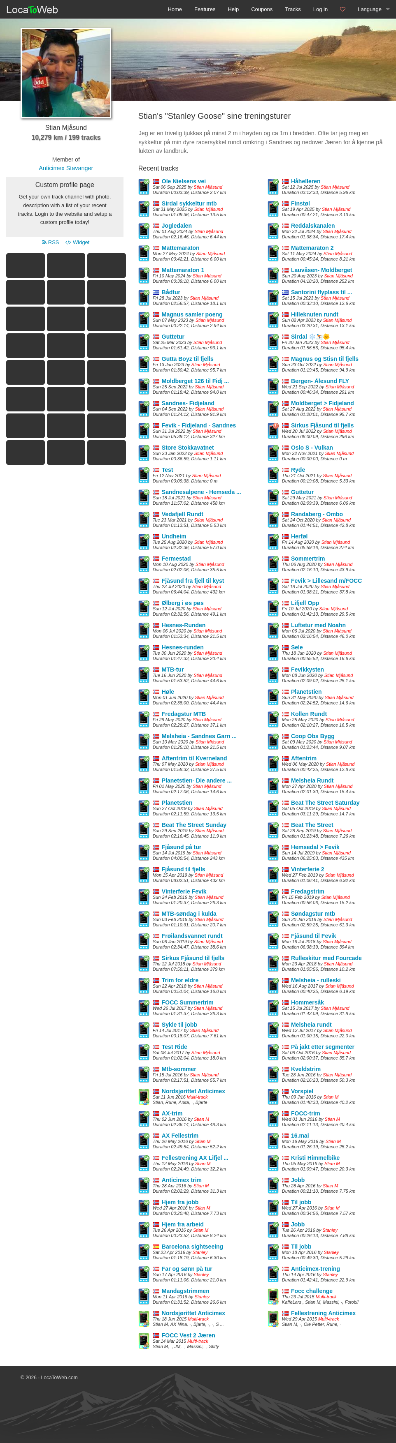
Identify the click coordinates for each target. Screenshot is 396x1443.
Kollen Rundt (309, 714)
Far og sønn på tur (187, 1268)
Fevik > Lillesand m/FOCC (326, 580)
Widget (77, 242)
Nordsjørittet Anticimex (193, 1091)
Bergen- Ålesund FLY (320, 381)
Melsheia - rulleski (316, 980)
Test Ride (174, 1047)
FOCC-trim (305, 1113)
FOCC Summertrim (188, 1002)
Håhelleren (306, 181)
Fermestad (176, 558)
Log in (320, 9)
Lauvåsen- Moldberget (321, 270)
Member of (66, 159)
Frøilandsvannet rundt (192, 936)
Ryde (298, 469)
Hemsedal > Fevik (315, 847)
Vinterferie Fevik (184, 891)
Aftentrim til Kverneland (194, 758)
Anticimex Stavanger (66, 168)
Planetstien (306, 691)
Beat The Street (312, 825)
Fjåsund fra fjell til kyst (193, 580)
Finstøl (300, 203)
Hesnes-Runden (184, 625)
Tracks (293, 9)
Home (175, 9)
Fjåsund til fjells (183, 869)
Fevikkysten (307, 669)
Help (233, 9)
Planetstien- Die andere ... (197, 780)
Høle (168, 691)
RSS (50, 242)
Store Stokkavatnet (188, 447)
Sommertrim (308, 558)
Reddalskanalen (313, 225)
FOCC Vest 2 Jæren (188, 1335)
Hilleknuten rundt (314, 314)
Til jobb (301, 1202)
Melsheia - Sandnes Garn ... (199, 736)
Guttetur (173, 336)
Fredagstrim (307, 891)
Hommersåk (307, 1002)
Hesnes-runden (183, 647)
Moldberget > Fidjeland (322, 403)
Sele (297, 647)
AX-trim (172, 1113)
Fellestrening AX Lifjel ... (195, 1157)
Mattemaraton (181, 248)
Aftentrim (304, 758)
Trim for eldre (180, 980)
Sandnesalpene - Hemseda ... (201, 492)
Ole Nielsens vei (184, 181)
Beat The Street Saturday (325, 802)
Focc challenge (312, 1291)
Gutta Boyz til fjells (188, 359)
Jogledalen (177, 225)
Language (370, 9)
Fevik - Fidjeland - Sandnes (199, 425)
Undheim (174, 536)
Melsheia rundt (311, 1024)
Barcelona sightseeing (192, 1246)
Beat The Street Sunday (194, 825)
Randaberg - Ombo (317, 514)
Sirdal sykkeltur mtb (189, 203)
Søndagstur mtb (313, 913)
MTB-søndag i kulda (189, 913)
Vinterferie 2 (307, 869)
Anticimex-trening (315, 1268)
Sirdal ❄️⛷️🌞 (310, 336)
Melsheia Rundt (312, 780)
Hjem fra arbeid (183, 1224)
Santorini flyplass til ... (321, 292)
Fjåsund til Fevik (313, 936)
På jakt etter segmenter (322, 1047)
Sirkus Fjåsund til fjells (322, 425)
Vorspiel (302, 1091)
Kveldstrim (306, 1069)
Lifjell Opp (305, 603)
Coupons (262, 9)
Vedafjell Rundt (182, 514)
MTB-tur (173, 669)
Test (167, 469)
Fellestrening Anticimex (323, 1313)
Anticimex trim (182, 1180)
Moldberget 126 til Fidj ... (195, 381)
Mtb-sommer (179, 1069)
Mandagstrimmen (186, 1291)
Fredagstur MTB (184, 714)
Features (204, 9)
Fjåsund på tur (181, 847)
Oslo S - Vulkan (312, 447)
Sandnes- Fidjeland (188, 403)
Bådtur (171, 292)
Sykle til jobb (179, 1024)
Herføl (299, 536)
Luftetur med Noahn (318, 625)
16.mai (300, 1135)
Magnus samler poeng (192, 314)
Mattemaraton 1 (183, 270)
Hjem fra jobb (180, 1202)
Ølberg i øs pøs (183, 603)
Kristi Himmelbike (315, 1157)
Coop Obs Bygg (313, 736)
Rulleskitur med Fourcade (326, 958)
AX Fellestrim (180, 1135)
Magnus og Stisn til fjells (325, 359)
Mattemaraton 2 (312, 248)
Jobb (298, 1180)
